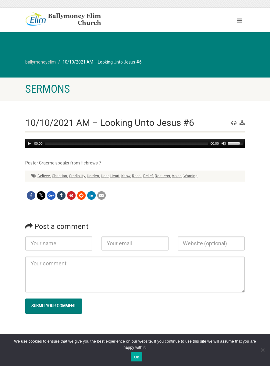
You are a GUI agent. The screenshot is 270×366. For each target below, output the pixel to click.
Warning (190, 176)
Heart (114, 176)
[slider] (126, 143)
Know (125, 176)
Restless (162, 176)
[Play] (29, 143)
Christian (59, 176)
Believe (43, 176)
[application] (135, 143)
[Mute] (223, 143)
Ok (136, 357)
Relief (148, 176)
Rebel (136, 176)
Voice (177, 176)
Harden (93, 176)
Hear (104, 176)
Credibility (77, 176)
